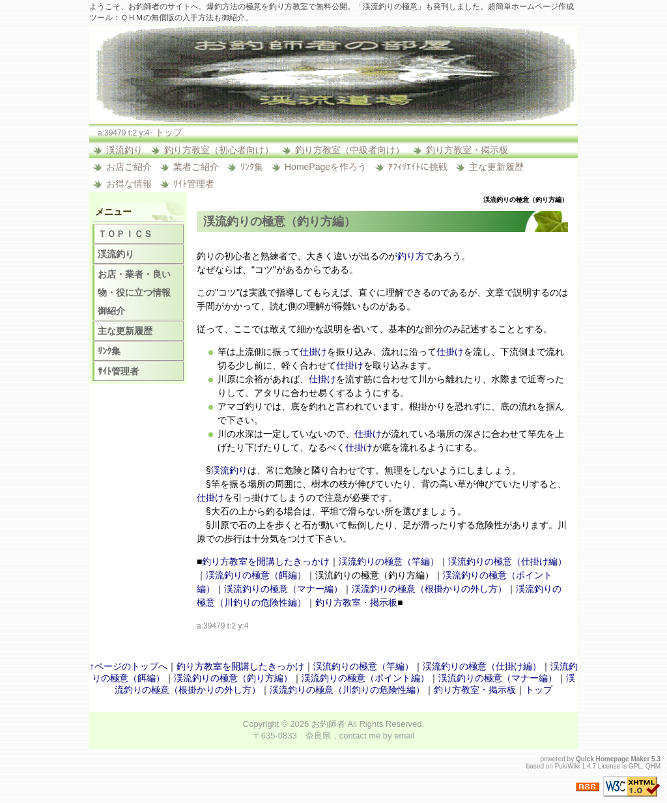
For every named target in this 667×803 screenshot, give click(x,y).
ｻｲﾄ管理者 (193, 183)
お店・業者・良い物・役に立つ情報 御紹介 (139, 292)
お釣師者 (328, 724)
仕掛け (313, 351)
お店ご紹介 (129, 167)
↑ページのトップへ (128, 666)
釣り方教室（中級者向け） (349, 150)
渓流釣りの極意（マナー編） (283, 589)
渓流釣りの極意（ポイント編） (365, 678)
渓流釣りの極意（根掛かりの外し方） (429, 589)
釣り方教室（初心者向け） (219, 150)
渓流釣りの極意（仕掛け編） (507, 561)
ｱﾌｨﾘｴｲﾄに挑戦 (417, 167)
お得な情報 (129, 183)
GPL (635, 766)
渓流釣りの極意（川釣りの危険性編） (347, 689)
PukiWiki (567, 766)
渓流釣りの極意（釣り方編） (233, 678)
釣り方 (411, 256)
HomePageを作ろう (326, 167)
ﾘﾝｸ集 (251, 167)
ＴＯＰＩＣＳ (125, 234)
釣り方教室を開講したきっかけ (266, 561)
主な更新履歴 (496, 167)
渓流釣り (124, 150)
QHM (653, 766)
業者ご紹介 (196, 167)
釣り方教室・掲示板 (467, 150)
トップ (168, 132)
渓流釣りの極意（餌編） (256, 575)
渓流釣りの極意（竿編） (389, 561)
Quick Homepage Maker (612, 759)
